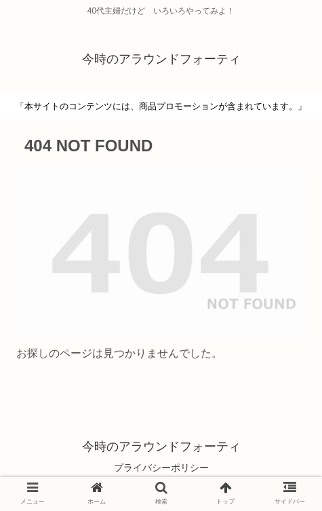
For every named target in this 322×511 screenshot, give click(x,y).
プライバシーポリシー (161, 467)
